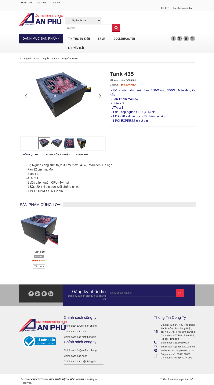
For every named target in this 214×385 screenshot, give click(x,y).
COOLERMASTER (124, 39)
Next (99, 96)
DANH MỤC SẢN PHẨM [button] (41, 38)
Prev (27, 96)
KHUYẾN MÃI (76, 48)
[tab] (30, 155)
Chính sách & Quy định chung (80, 325)
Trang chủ (26, 2)
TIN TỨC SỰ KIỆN (79, 39)
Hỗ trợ (164, 8)
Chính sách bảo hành (75, 331)
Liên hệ (56, 2)
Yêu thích (39, 266)
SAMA (102, 39)
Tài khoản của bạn (183, 8)
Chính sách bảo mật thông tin (80, 337)
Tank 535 (39, 251)
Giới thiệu (42, 2)
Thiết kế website (169, 379)
